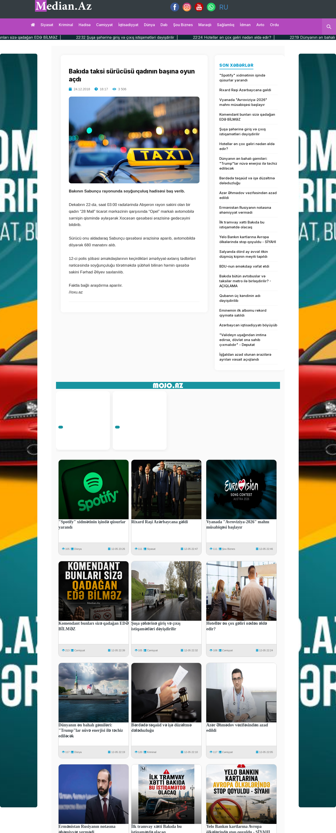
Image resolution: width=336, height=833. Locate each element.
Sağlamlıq (225, 24)
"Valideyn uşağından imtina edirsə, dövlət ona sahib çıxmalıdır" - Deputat (242, 340)
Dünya (149, 24)
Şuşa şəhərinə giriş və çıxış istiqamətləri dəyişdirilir (242, 131)
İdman (245, 24)
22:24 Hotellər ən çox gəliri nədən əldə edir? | (247, 37)
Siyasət (47, 24)
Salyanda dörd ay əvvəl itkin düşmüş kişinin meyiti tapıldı (243, 254)
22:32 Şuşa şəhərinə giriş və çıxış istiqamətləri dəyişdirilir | (140, 37)
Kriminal (66, 24)
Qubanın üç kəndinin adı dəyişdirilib (239, 298)
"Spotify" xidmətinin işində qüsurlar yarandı (242, 77)
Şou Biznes (228, 548)
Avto (260, 24)
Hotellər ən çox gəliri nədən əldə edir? (247, 146)
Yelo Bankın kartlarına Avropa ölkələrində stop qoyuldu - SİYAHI (247, 239)
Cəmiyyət (104, 24)
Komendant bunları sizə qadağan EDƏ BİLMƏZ (247, 117)
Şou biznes (183, 24)
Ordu (274, 24)
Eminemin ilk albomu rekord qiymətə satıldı (242, 312)
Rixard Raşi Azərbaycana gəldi (245, 90)
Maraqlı (204, 24)
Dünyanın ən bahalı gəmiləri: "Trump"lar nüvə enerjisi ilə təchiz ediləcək (248, 163)
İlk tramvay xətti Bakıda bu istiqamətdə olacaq (241, 224)
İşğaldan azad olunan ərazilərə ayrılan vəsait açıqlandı (245, 357)
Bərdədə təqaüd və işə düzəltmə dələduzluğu (247, 180)
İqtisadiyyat (128, 24)
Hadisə (85, 24)
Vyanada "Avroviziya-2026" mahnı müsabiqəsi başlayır (243, 102)
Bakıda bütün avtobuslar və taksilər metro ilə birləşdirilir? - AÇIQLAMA (245, 281)
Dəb (164, 24)
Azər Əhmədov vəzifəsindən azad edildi (248, 195)
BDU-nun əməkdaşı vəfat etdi (244, 266)
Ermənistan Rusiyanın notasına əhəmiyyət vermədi (245, 210)
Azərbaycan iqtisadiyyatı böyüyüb (248, 325)
